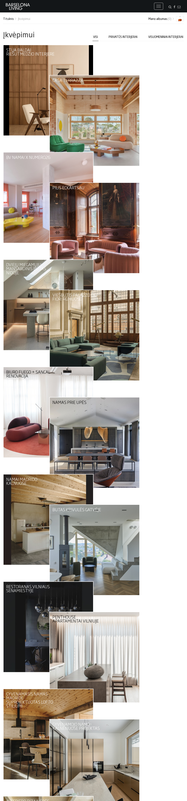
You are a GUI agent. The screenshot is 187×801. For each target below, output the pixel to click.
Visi (95, 37)
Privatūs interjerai (123, 37)
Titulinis (8, 18)
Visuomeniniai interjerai (165, 37)
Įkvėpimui (24, 18)
